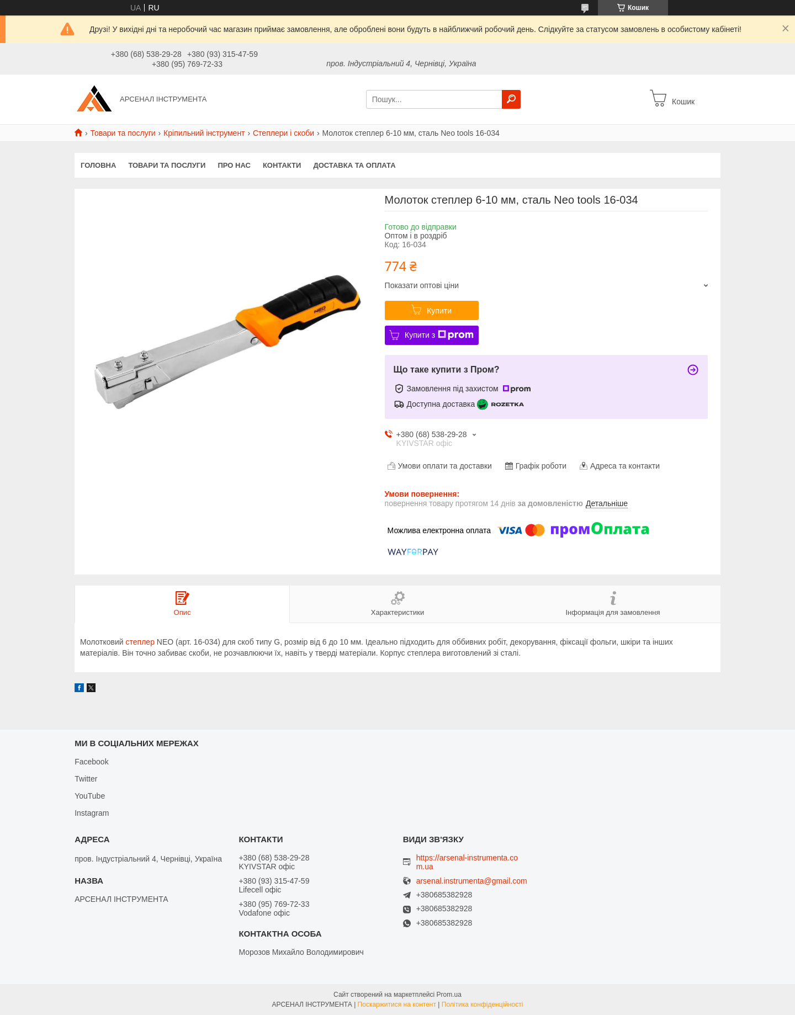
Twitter (86, 778)
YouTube (90, 795)
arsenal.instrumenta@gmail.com (471, 881)
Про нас (234, 165)
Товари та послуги (122, 133)
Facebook (91, 761)
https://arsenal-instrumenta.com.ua (467, 862)
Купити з (439, 335)
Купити (439, 310)
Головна (98, 165)
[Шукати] (511, 99)
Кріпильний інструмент (204, 133)
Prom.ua (449, 994)
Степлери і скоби (283, 133)
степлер (140, 641)
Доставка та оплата (354, 165)
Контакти (282, 165)
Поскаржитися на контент (397, 1004)
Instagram (92, 813)
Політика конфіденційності (482, 1004)
